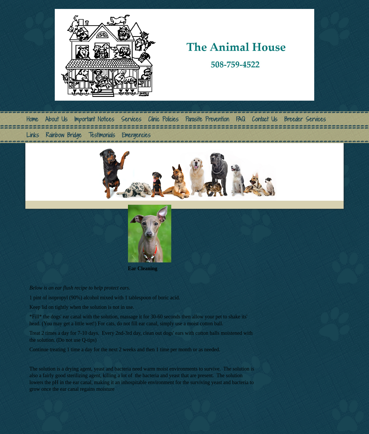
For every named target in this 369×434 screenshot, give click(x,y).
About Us (56, 119)
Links (33, 135)
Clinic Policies (163, 119)
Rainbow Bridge (64, 135)
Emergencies (136, 135)
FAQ (240, 119)
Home (32, 119)
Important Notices (94, 119)
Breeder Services (305, 119)
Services (131, 119)
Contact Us (264, 119)
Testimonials (102, 135)
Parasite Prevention (207, 119)
